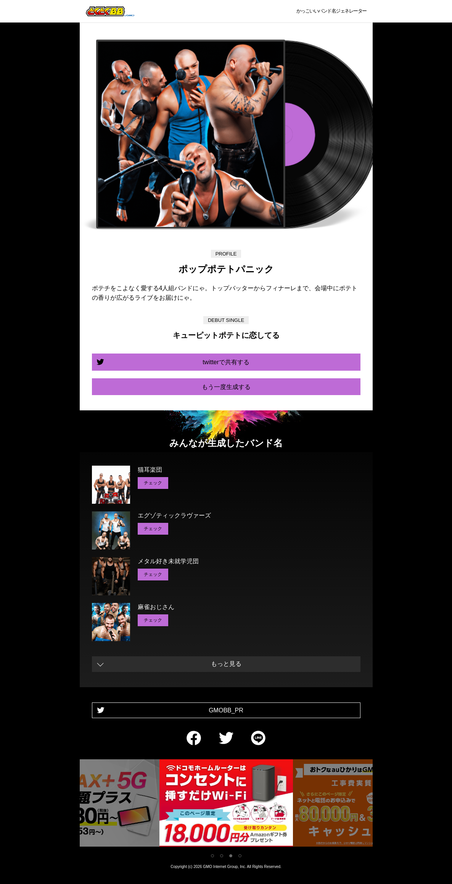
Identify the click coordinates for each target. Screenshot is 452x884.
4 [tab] (239, 855)
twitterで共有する (226, 362)
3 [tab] (230, 855)
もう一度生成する (226, 387)
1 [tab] (212, 855)
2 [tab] (221, 855)
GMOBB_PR (226, 710)
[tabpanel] (226, 804)
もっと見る (226, 664)
